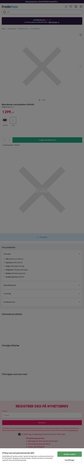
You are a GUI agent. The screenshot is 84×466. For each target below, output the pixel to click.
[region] (42, 457)
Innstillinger (69, 460)
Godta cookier (70, 454)
